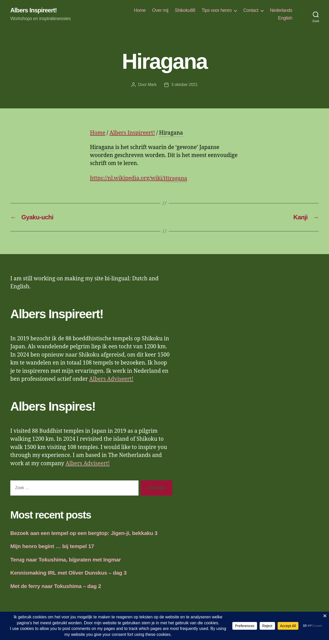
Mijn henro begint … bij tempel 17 (52, 546)
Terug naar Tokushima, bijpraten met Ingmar (65, 560)
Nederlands (281, 10)
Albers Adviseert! (111, 379)
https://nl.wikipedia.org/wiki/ (139, 178)
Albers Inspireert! (33, 10)
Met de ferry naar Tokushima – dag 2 (55, 586)
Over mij (160, 10)
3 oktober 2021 (184, 84)
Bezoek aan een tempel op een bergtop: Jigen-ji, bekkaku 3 (84, 533)
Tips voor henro (217, 10)
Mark (152, 84)
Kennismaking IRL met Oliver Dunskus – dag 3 (68, 573)
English (285, 18)
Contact (250, 10)
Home (140, 10)
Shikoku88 (185, 10)
